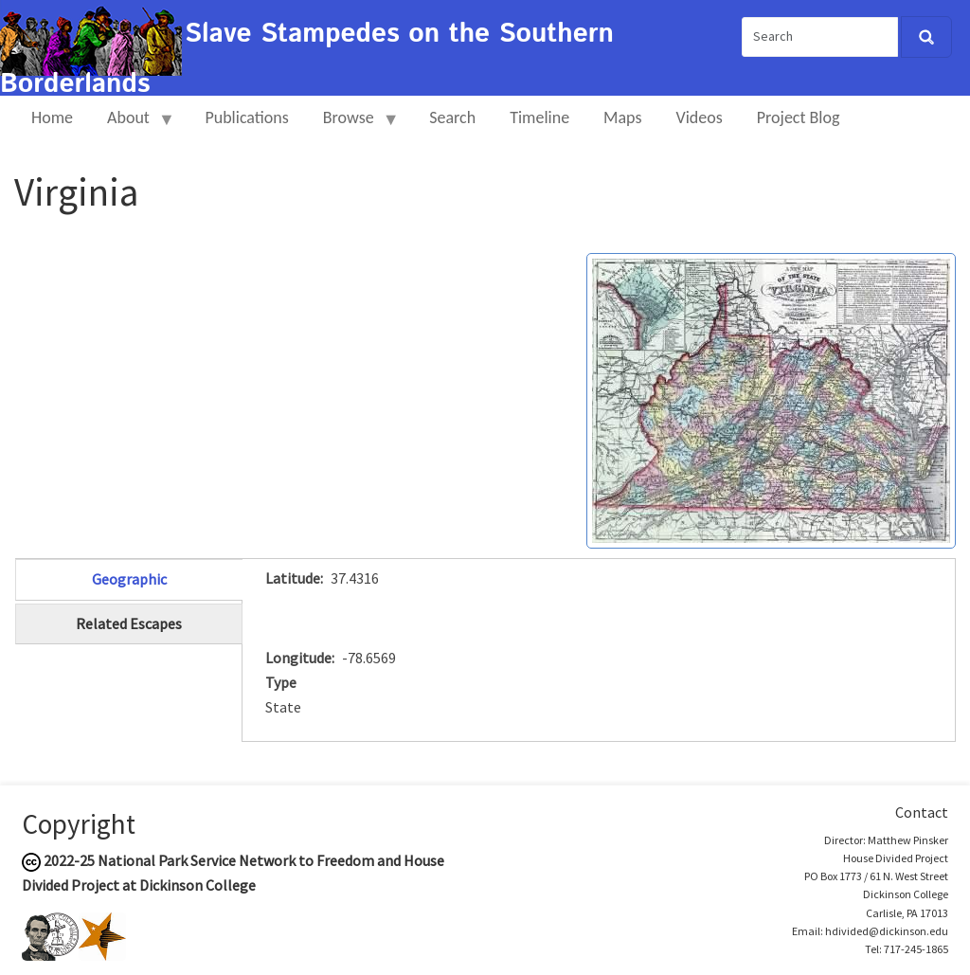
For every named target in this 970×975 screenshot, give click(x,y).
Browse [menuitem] (353, 125)
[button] (771, 398)
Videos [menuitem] (699, 117)
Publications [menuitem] (246, 117)
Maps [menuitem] (622, 117)
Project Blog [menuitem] (798, 117)
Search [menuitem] (452, 117)
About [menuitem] (132, 125)
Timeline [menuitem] (539, 117)
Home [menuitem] (52, 117)
